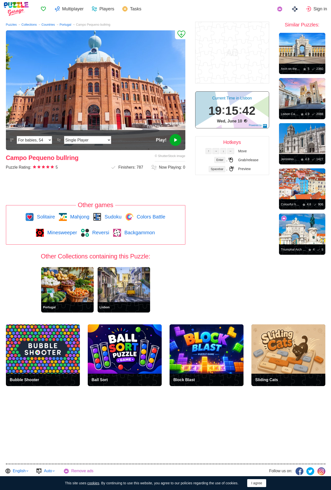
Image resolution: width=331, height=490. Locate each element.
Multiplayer (73, 8)
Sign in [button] (320, 8)
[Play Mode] (87, 140)
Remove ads (82, 471)
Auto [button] (48, 471)
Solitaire (45, 216)
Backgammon (139, 232)
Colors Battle (150, 216)
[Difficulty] (34, 140)
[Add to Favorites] (180, 34)
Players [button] (106, 8)
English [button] (19, 471)
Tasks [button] (135, 8)
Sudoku (112, 216)
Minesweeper (61, 232)
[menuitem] (43, 9)
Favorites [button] (43, 9)
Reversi (100, 232)
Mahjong (79, 216)
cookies (93, 483)
